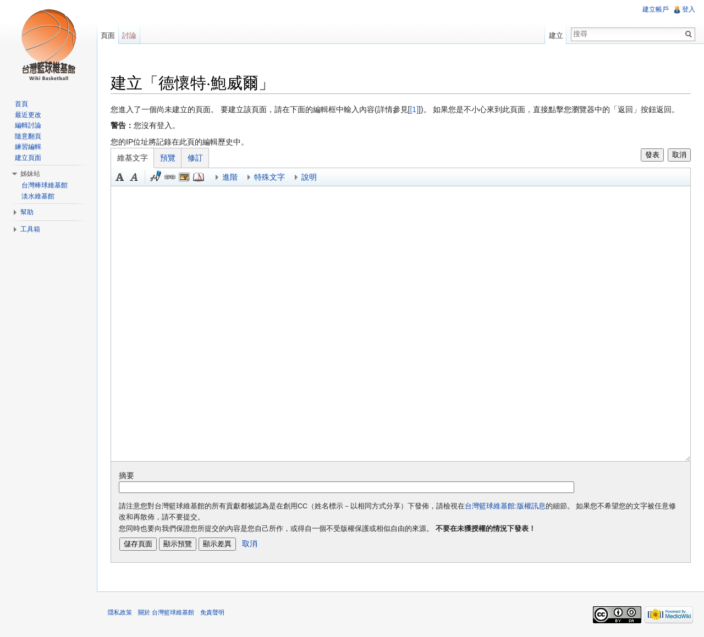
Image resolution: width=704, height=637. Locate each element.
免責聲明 (212, 612)
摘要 (126, 475)
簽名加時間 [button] (155, 177)
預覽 (167, 157)
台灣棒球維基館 (44, 185)
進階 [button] (230, 177)
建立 (556, 35)
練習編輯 (28, 147)
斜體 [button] (134, 177)
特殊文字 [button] (269, 177)
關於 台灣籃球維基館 (166, 612)
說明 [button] (309, 177)
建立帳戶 (655, 9)
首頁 (21, 104)
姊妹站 (30, 174)
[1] (414, 109)
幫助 (27, 212)
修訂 (195, 157)
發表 (652, 155)
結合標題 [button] (184, 177)
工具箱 (30, 229)
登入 (688, 9)
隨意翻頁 (28, 136)
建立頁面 (28, 158)
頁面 (108, 35)
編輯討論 (28, 125)
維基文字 (132, 157)
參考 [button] (198, 177)
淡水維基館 (37, 196)
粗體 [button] (120, 177)
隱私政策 (120, 612)
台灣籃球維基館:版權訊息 (505, 506)
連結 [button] (170, 177)
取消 (679, 155)
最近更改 (28, 115)
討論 (129, 35)
